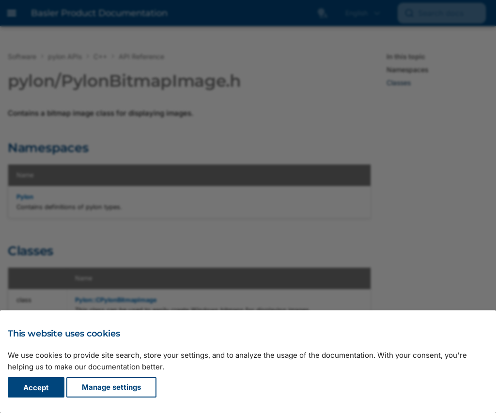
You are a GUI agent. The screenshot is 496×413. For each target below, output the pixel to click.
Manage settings (111, 387)
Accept (36, 387)
